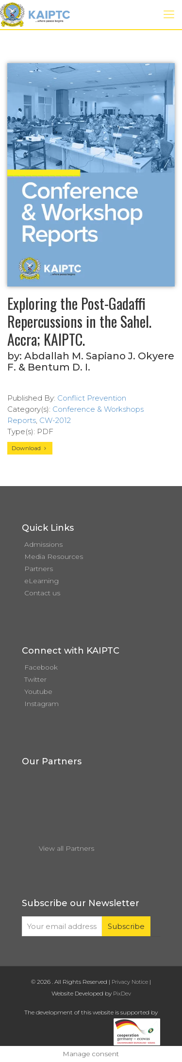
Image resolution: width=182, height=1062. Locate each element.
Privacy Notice (130, 981)
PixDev (122, 993)
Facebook (41, 667)
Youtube (38, 691)
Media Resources (53, 556)
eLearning (41, 581)
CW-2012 (55, 420)
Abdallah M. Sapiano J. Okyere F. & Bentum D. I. (90, 361)
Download (30, 448)
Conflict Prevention (91, 398)
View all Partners (66, 848)
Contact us (42, 593)
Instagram (41, 704)
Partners (38, 569)
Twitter (35, 679)
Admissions (43, 544)
